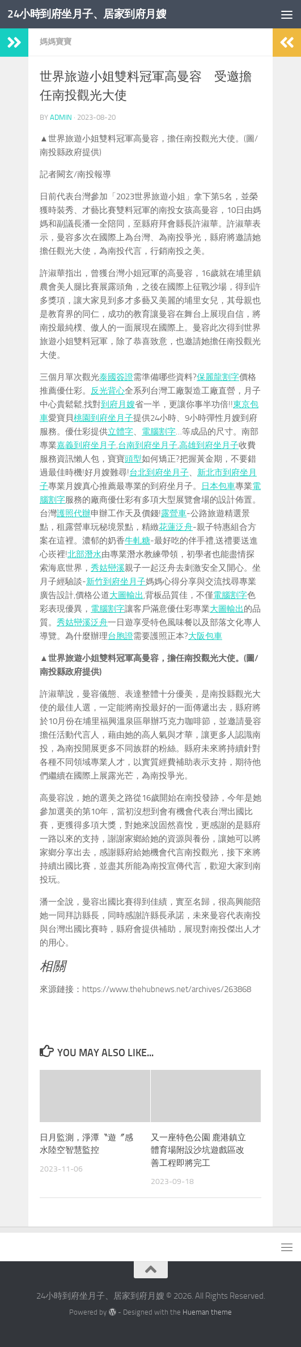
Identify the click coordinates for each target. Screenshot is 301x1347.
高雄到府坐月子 (209, 445)
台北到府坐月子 (159, 472)
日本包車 (218, 486)
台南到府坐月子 (147, 445)
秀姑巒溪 (108, 568)
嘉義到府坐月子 (86, 445)
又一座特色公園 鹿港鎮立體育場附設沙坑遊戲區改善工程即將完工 (198, 1150)
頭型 (133, 459)
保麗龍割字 (218, 377)
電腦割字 (159, 431)
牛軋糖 (137, 541)
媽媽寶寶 (55, 42)
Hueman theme (207, 1312)
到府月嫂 (118, 404)
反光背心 (108, 391)
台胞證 (120, 636)
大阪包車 (205, 636)
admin (61, 117)
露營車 (173, 513)
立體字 (120, 431)
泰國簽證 (116, 377)
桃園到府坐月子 (103, 418)
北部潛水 (84, 554)
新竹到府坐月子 (116, 581)
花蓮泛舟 (176, 527)
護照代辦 (74, 513)
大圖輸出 (126, 595)
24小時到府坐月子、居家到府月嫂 (95, 14)
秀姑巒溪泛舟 (82, 622)
